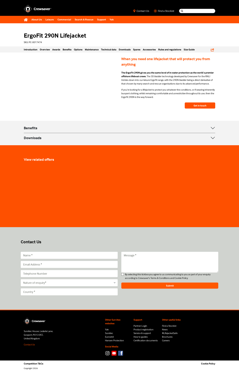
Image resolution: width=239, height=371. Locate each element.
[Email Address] (69, 264)
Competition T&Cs (33, 363)
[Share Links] (212, 49)
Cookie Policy (181, 278)
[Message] (169, 262)
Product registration (143, 329)
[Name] (69, 255)
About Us (36, 19)
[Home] (27, 19)
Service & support (142, 333)
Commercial (64, 19)
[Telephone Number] (69, 273)
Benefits (30, 128)
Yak (112, 19)
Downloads (32, 138)
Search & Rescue (84, 19)
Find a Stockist (164, 11)
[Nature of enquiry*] (69, 282)
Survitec (109, 333)
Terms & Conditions (160, 278)
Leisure (49, 19)
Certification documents (146, 340)
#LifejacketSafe (170, 333)
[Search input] (200, 11)
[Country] (69, 291)
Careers (166, 340)
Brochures (167, 336)
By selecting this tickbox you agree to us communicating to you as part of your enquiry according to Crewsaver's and (167, 276)
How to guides (141, 336)
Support (101, 19)
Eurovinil (109, 336)
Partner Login (140, 325)
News (165, 329)
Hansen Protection (114, 340)
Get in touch (200, 105)
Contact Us (141, 11)
